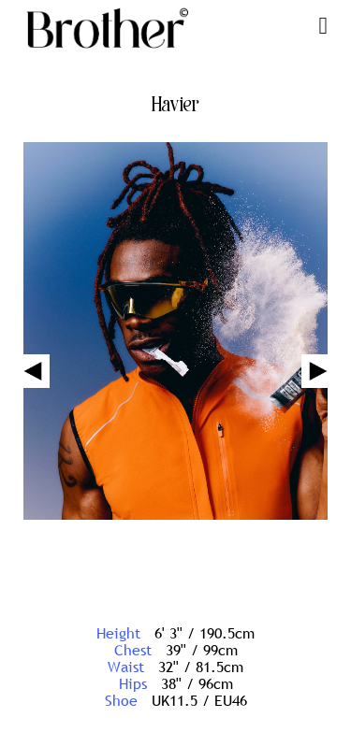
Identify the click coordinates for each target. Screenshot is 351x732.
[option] (175, 333)
